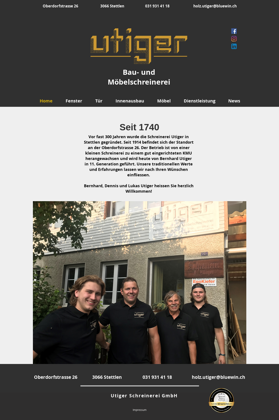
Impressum (139, 409)
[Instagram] (234, 38)
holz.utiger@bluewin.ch (215, 6)
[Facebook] (234, 31)
